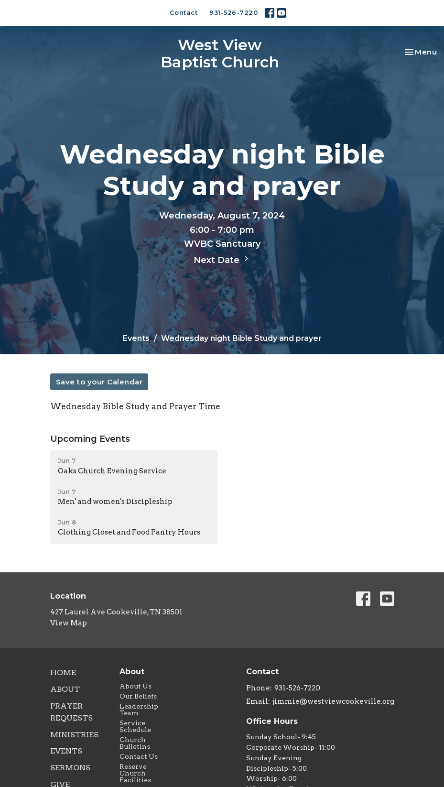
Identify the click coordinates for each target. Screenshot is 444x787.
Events (136, 338)
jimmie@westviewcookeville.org (333, 701)
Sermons (70, 767)
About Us (135, 686)
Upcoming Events (90, 439)
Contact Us (138, 756)
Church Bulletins (134, 743)
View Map (68, 623)
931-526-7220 (233, 12)
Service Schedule (135, 726)
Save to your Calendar (99, 381)
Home (63, 672)
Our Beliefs (138, 696)
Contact (184, 12)
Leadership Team (138, 709)
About (65, 689)
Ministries (74, 734)
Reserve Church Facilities (135, 773)
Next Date (222, 259)
